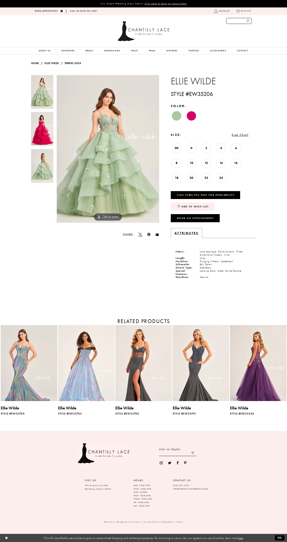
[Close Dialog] (6, 538)
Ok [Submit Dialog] (279, 538)
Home (35, 63)
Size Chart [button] (240, 135)
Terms (180, 522)
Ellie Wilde (52, 63)
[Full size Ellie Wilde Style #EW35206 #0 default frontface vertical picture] (108, 148)
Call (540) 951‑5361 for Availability (205, 194)
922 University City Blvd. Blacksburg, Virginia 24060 (98, 487)
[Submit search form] (248, 21)
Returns (108, 522)
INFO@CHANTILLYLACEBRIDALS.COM (190, 489)
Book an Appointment (195, 218)
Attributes (186, 233)
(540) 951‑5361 (181, 485)
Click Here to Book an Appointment (166, 3)
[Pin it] (149, 234)
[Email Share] (157, 234)
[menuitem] (44, 51)
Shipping (122, 522)
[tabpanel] (42, 93)
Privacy (135, 522)
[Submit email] (192, 453)
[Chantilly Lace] (143, 31)
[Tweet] (140, 234)
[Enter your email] (177, 453)
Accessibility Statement (158, 522)
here (240, 538)
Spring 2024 (72, 63)
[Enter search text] (239, 21)
